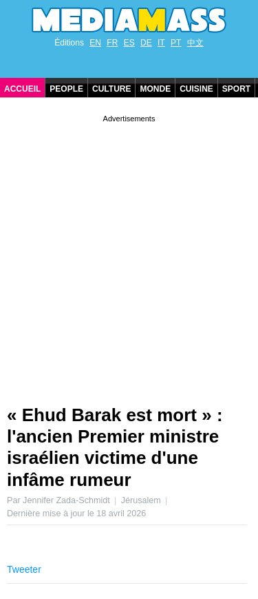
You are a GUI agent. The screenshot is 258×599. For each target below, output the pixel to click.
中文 (195, 43)
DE (146, 43)
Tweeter (24, 569)
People (66, 89)
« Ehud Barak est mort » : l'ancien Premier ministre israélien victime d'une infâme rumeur (115, 447)
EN (95, 43)
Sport (236, 89)
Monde (155, 89)
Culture (111, 89)
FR (112, 43)
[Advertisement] (129, 254)
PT (176, 43)
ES (129, 43)
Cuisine (196, 89)
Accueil (22, 89)
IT (161, 43)
